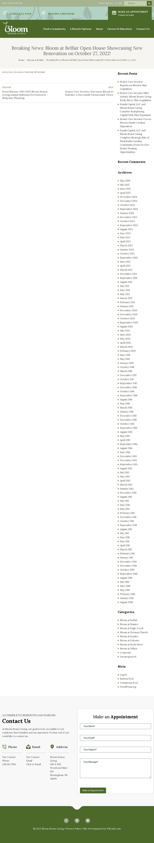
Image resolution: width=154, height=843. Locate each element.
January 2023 (127, 249)
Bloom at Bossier (129, 624)
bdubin (41, 72)
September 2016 (128, 395)
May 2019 (125, 359)
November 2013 (128, 460)
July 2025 (124, 184)
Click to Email (33, 764)
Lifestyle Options (80, 28)
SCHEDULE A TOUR (20, 13)
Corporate (125, 652)
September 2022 (129, 257)
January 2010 (127, 598)
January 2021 (126, 306)
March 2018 (126, 371)
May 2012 (125, 509)
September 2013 (128, 464)
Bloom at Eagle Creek (131, 628)
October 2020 (127, 318)
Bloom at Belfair (24, 72)
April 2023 (125, 241)
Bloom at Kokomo (129, 640)
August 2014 (126, 448)
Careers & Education (119, 28)
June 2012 (125, 504)
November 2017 (128, 375)
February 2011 (127, 553)
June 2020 (125, 334)
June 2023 (125, 233)
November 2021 (128, 273)
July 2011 (124, 533)
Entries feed (127, 678)
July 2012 (124, 500)
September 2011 (128, 525)
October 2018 (127, 367)
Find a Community (54, 28)
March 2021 (126, 298)
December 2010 (128, 561)
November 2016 (128, 387)
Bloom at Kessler (129, 636)
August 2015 (126, 432)
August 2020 (126, 326)
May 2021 (125, 294)
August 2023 (126, 229)
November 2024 (128, 200)
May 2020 (125, 338)
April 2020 (125, 342)
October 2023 (127, 221)
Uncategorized (128, 656)
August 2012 (126, 496)
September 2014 (128, 444)
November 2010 (128, 565)
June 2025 (125, 188)
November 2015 (128, 419)
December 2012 (128, 492)
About (99, 28)
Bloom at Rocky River (131, 644)
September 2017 (128, 383)
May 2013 (125, 476)
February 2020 (128, 350)
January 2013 (127, 488)
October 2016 (127, 391)
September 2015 (128, 427)
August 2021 (126, 282)
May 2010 (125, 590)
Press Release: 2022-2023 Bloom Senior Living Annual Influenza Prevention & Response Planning (24, 94)
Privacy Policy (73, 828)
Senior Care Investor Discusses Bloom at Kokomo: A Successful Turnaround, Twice (89, 93)
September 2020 (129, 322)
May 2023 (125, 237)
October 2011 (127, 521)
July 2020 (125, 330)
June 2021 (125, 290)
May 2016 (125, 403)
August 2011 (126, 529)
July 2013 (124, 472)
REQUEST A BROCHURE (61, 13)
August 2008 (126, 602)
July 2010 (124, 581)
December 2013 (128, 456)
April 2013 (125, 480)
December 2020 (128, 310)
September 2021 (128, 277)
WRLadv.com (114, 828)
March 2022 (126, 269)
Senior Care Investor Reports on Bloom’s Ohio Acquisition (133, 85)
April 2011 (125, 545)
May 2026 (125, 180)
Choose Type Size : (106, 3)
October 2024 (127, 205)
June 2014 (125, 452)
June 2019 (125, 355)
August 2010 (126, 577)
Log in (123, 674)
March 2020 (126, 346)
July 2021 (124, 286)
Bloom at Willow (128, 648)
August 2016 (126, 399)
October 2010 (127, 569)
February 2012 (127, 513)
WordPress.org (128, 686)
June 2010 (125, 586)
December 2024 (128, 196)
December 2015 (128, 415)
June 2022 (125, 261)
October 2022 (127, 253)
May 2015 (125, 436)
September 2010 (128, 573)
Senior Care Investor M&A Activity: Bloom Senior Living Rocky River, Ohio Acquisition (135, 97)
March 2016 (126, 407)
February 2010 (127, 594)
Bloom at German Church (134, 632)
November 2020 (128, 314)
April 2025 (125, 192)
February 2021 (127, 302)
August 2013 (126, 468)
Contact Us (143, 28)
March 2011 (126, 549)
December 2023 (128, 217)
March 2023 (126, 245)
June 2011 (125, 537)
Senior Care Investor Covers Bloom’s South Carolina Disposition (135, 123)
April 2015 (125, 440)
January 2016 (127, 411)
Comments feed (129, 682)
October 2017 (127, 379)
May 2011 (124, 541)
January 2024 (127, 213)
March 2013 (126, 484)
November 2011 (128, 517)
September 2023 (129, 225)
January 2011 (126, 557)
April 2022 (125, 265)
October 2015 (127, 423)
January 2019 (127, 363)
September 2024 (129, 209)
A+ (120, 3)
